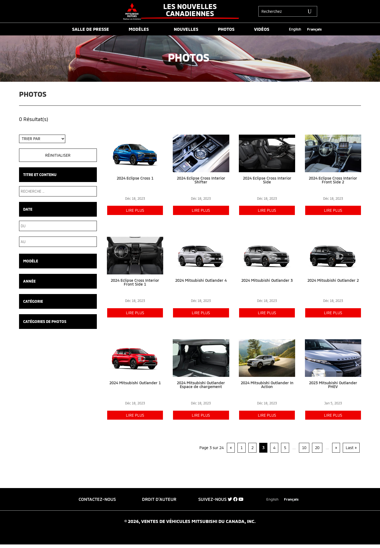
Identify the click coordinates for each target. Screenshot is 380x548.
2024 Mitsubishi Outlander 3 (267, 280)
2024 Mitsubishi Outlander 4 (201, 280)
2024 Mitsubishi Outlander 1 (135, 382)
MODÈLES (139, 29)
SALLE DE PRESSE (90, 29)
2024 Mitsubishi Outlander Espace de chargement (201, 384)
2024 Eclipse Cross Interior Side (267, 180)
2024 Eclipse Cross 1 (135, 178)
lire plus (135, 210)
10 (304, 447)
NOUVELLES (186, 29)
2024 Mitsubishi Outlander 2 (333, 280)
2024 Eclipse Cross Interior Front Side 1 (135, 282)
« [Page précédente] (231, 447)
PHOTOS (226, 29)
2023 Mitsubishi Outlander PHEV (333, 384)
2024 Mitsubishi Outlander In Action (267, 384)
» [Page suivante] (336, 447)
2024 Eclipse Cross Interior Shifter (201, 180)
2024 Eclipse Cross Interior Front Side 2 (333, 180)
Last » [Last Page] (351, 447)
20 (317, 447)
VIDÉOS (261, 29)
